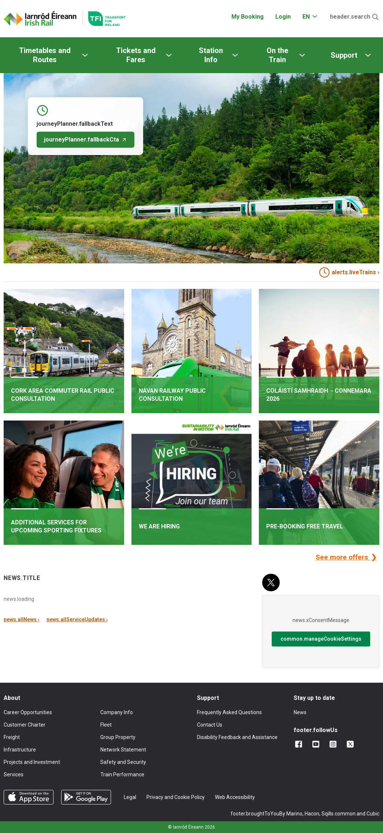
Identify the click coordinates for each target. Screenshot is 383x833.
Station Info (211, 55)
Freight (12, 737)
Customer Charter (24, 725)
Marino (294, 814)
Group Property (117, 737)
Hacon (312, 814)
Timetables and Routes (45, 55)
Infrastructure (20, 750)
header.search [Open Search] (350, 16)
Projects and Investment (32, 762)
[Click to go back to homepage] (40, 18)
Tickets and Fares (136, 55)
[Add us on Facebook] (300, 744)
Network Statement (123, 750)
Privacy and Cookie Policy (175, 797)
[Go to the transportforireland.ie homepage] (104, 18)
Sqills (327, 814)
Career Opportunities (28, 712)
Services (13, 774)
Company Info (116, 712)
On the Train (277, 55)
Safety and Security (123, 762)
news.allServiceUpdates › (77, 619)
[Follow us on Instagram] (334, 744)
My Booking (247, 16)
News (300, 712)
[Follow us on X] (351, 744)
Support (344, 55)
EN (306, 16)
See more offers (343, 557)
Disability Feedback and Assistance (237, 737)
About (12, 697)
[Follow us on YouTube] (317, 744)
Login (283, 16)
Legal (130, 797)
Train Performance (122, 774)
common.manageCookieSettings (320, 639)
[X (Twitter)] (271, 582)
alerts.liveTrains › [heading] (349, 272)
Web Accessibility (235, 797)
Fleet (106, 725)
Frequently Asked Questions (229, 712)
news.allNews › (21, 619)
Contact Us (209, 725)
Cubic (373, 814)
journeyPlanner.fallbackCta (85, 139)
